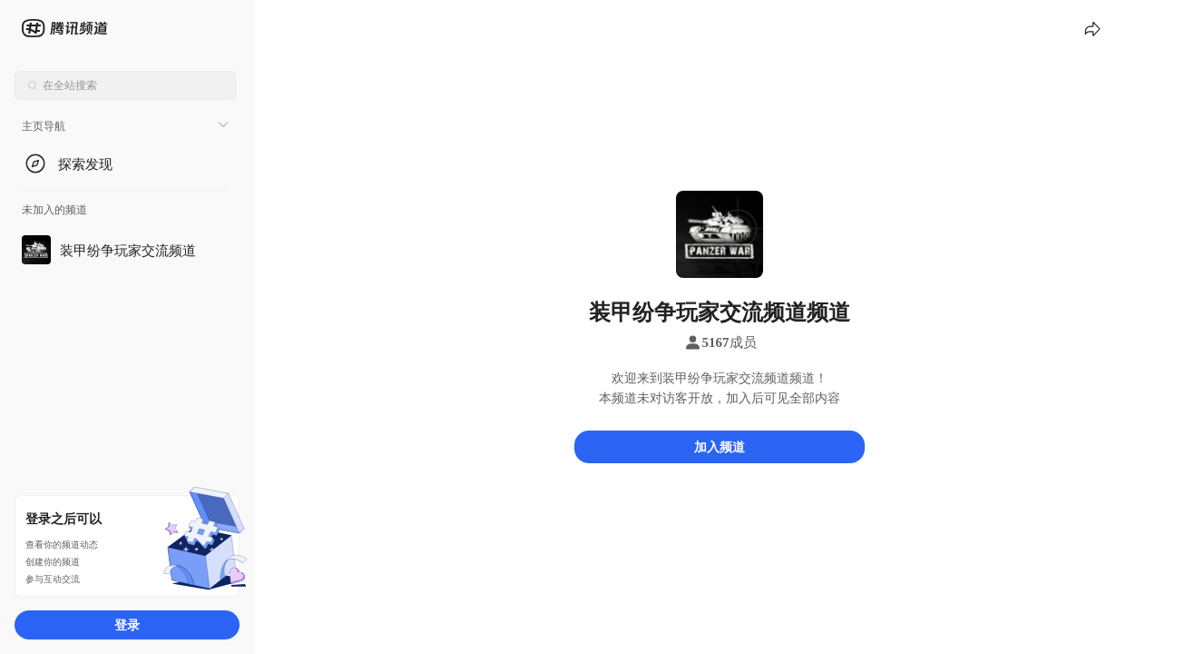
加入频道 (719, 446)
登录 (127, 624)
